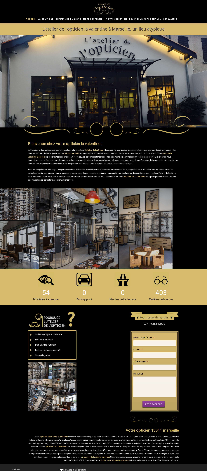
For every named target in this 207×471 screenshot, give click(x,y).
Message (138, 374)
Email (137, 349)
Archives (16, 469)
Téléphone (140, 361)
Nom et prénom (143, 338)
